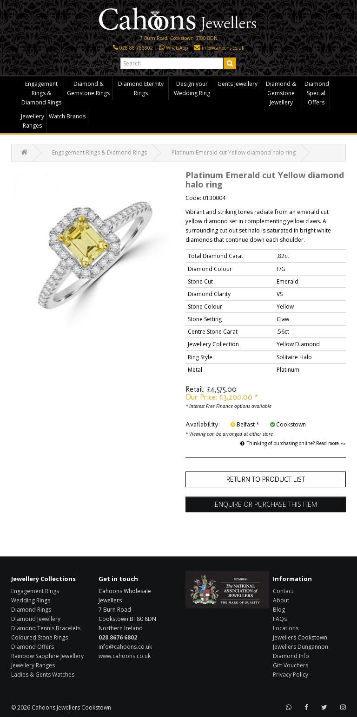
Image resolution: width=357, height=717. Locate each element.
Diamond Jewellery (35, 619)
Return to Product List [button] (265, 479)
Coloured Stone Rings (39, 637)
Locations (285, 628)
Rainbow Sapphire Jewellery (47, 656)
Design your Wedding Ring (192, 88)
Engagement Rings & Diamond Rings (41, 93)
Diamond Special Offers (316, 93)
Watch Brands (67, 116)
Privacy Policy (290, 674)
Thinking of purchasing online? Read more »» (293, 443)
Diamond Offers (32, 647)
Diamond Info (291, 656)
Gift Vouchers (290, 665)
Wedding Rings (30, 600)
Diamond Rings (31, 610)
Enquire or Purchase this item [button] (266, 504)
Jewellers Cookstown (300, 637)
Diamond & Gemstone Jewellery (281, 93)
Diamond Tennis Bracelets (45, 628)
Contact (283, 591)
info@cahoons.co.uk (125, 647)
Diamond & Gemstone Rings (88, 88)
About (281, 600)
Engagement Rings (35, 591)
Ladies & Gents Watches (42, 674)
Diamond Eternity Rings (141, 88)
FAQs (280, 619)
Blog (279, 610)
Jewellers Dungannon (300, 647)
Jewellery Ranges (32, 120)
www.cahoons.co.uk (125, 656)
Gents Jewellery (238, 84)
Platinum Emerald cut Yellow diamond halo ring (234, 152)
